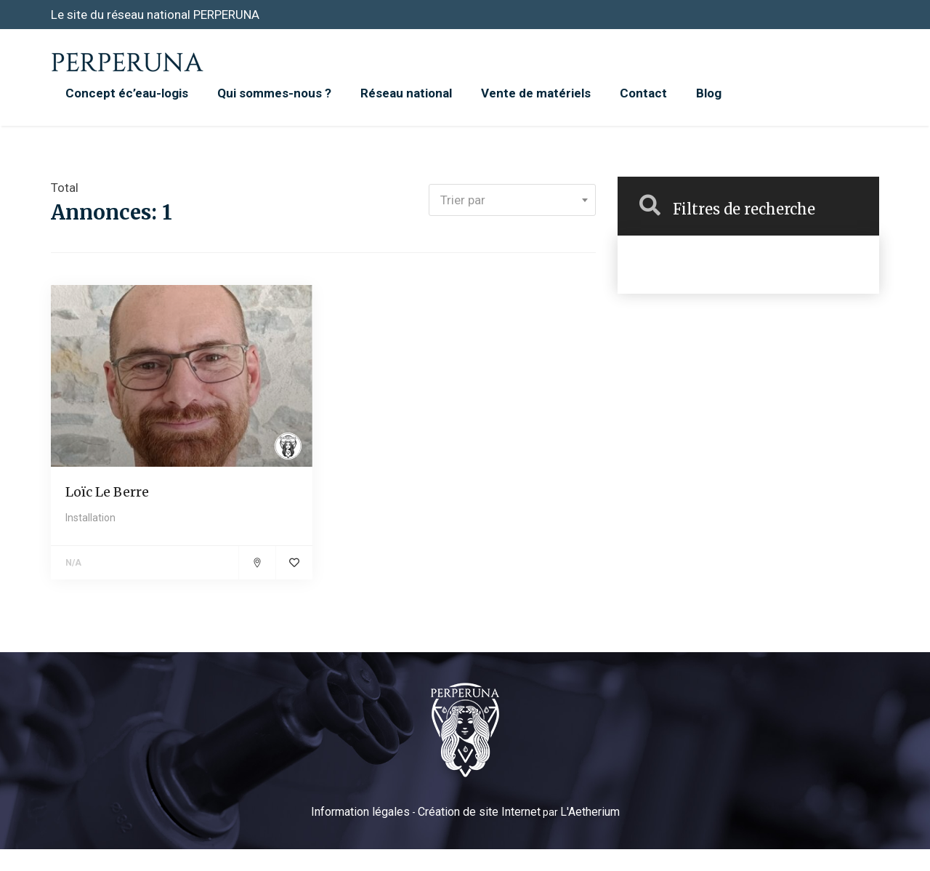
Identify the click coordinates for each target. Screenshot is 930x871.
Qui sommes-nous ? (274, 93)
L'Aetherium (590, 812)
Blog (708, 93)
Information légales (360, 812)
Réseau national (406, 93)
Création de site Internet (479, 812)
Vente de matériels (536, 93)
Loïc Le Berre (107, 491)
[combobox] (512, 200)
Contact (643, 93)
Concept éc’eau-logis (126, 93)
